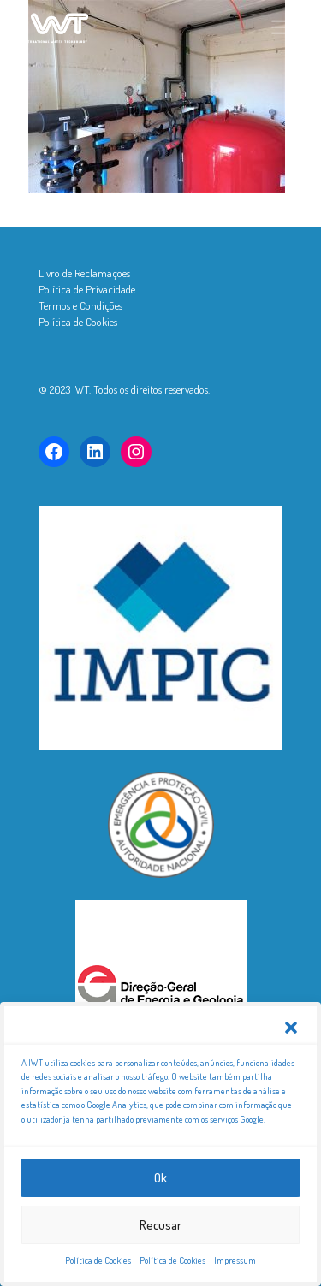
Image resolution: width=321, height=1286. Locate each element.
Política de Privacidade (87, 289)
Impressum (235, 1263)
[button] (291, 1029)
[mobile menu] (280, 25)
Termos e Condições (80, 305)
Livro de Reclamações (84, 273)
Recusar (160, 1226)
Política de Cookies (98, 1263)
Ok (160, 1179)
